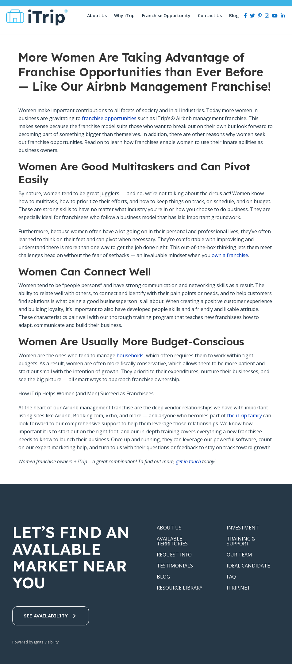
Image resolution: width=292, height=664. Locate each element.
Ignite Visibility (47, 642)
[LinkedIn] (283, 15)
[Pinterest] (260, 15)
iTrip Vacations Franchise (39, 17)
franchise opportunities (109, 118)
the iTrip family (244, 415)
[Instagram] (267, 15)
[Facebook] (245, 15)
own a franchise (230, 255)
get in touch (188, 461)
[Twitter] (252, 15)
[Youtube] (275, 15)
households (130, 355)
